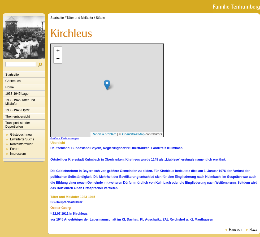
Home (9, 87)
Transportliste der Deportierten (17, 124)
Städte (100, 18)
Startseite (12, 74)
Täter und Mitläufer (80, 18)
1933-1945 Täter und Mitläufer (20, 102)
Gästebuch (13, 81)
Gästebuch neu (21, 134)
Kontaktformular (21, 144)
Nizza (253, 229)
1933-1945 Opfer (17, 110)
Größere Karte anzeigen (64, 138)
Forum (14, 149)
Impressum (18, 154)
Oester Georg (60, 208)
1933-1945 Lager (17, 94)
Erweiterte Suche (22, 139)
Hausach (235, 229)
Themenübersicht (17, 116)
